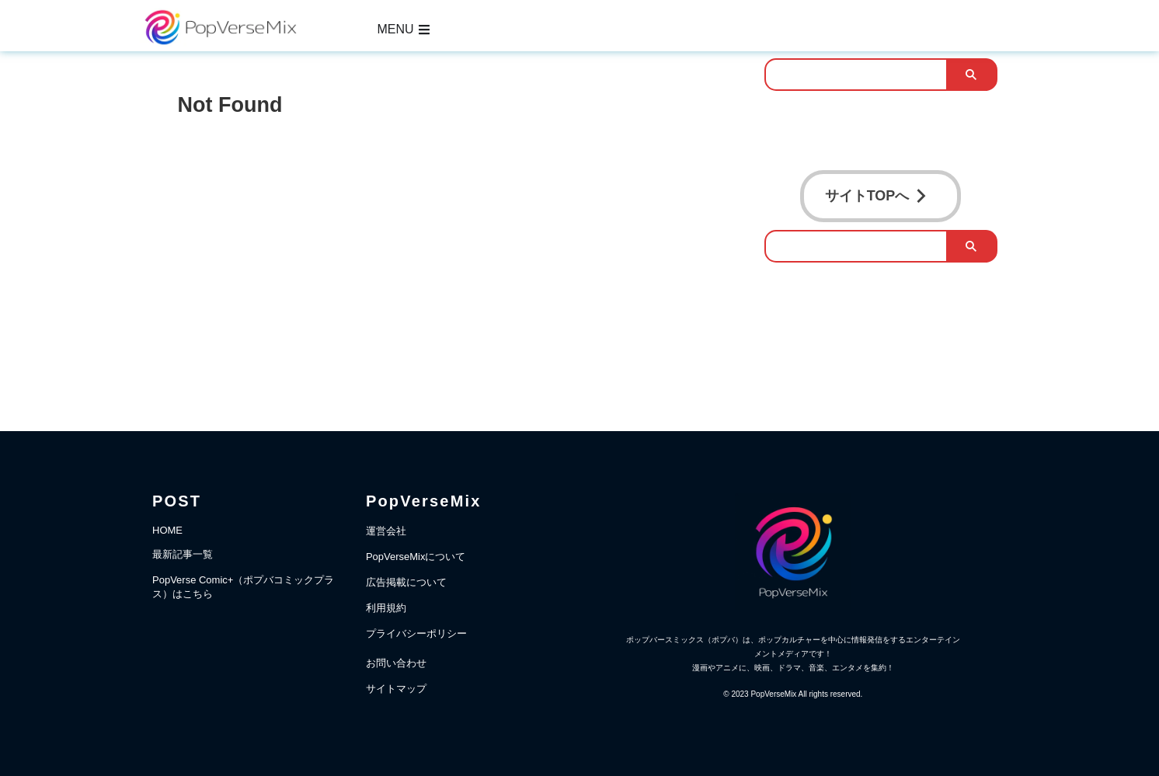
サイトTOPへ (877, 193)
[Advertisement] (456, 244)
